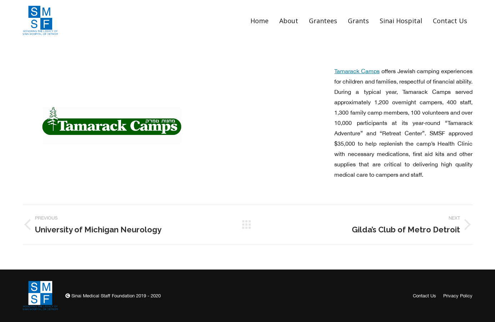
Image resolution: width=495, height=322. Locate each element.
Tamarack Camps (357, 71)
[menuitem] (259, 20)
